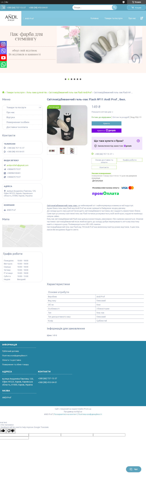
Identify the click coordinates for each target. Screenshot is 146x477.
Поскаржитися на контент (65, 414)
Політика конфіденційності (14, 355)
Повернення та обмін (17, 122)
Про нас (132, 18)
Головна (94, 18)
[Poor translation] (11, 430)
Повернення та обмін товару (15, 364)
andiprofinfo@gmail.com (17, 165)
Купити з (106, 130)
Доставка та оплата (17, 127)
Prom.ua (87, 409)
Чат (134, 469)
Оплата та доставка (11, 360)
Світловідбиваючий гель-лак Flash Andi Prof (70, 92)
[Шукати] (114, 7)
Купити (106, 123)
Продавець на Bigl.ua (73, 412)
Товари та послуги (113, 18)
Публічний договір (10, 351)
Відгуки (10, 117)
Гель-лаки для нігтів (37, 92)
